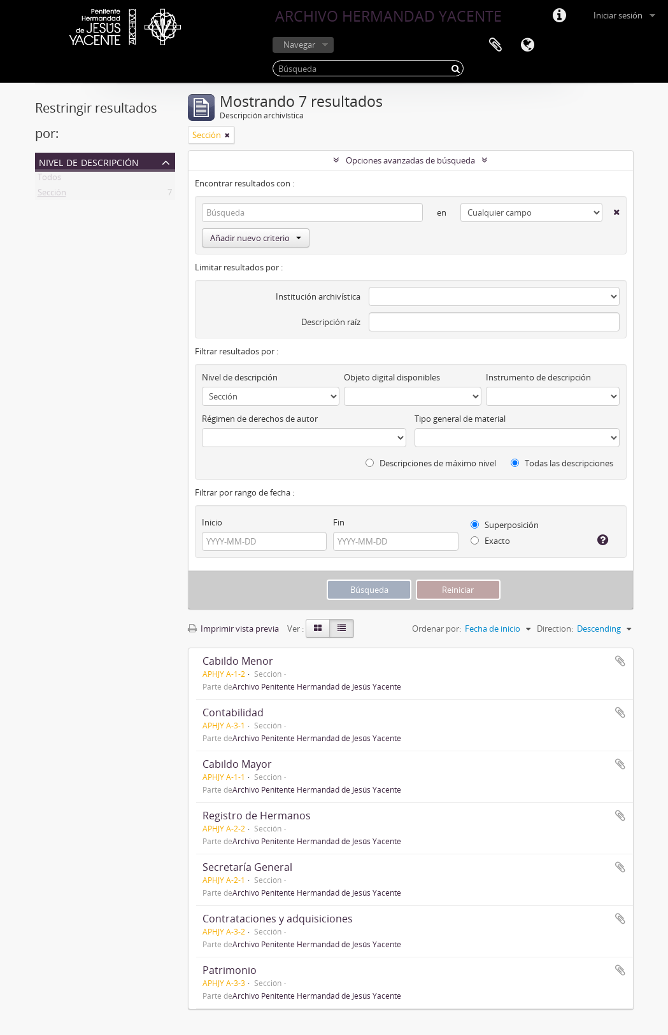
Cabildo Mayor (237, 764)
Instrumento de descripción (538, 377)
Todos (49, 179)
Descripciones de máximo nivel (431, 463)
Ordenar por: (436, 628)
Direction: (555, 628)
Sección (52, 194)
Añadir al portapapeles (620, 661)
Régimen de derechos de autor (260, 418)
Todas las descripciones (562, 463)
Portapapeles (495, 45)
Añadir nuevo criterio (255, 238)
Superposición (505, 525)
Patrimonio (230, 970)
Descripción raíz (330, 322)
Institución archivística (318, 296)
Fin (339, 522)
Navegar (299, 44)
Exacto (490, 540)
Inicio (212, 522)
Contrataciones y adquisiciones (278, 919)
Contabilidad (233, 712)
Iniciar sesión (618, 15)
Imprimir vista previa (233, 628)
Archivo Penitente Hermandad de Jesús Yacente (316, 686)
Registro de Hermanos (257, 816)
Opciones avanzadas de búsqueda (410, 160)
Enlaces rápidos (559, 16)
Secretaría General (247, 867)
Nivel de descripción (89, 161)
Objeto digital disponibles (392, 377)
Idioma (527, 45)
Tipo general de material (460, 418)
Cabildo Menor (238, 661)
